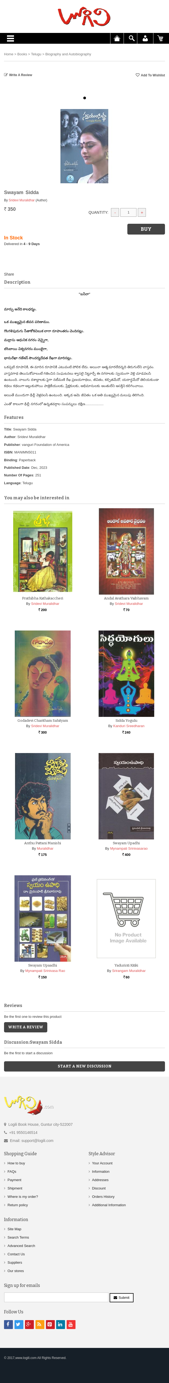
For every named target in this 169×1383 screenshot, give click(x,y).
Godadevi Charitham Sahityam (42, 720)
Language (12, 483)
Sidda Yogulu (126, 720)
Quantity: (99, 212)
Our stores (16, 1271)
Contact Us (16, 1254)
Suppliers (15, 1262)
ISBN (8, 452)
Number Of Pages (18, 475)
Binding (10, 460)
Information (101, 1172)
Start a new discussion (85, 1066)
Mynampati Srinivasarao (129, 848)
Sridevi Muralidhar (22, 200)
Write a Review (20, 75)
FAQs (12, 1172)
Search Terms (18, 1237)
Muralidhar (45, 848)
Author (10, 437)
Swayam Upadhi (126, 843)
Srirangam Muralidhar (129, 971)
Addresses (100, 1180)
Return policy (18, 1205)
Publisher (12, 445)
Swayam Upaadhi (43, 965)
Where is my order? (23, 1197)
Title (7, 429)
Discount (99, 1188)
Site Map (14, 1229)
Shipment (15, 1188)
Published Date (16, 468)
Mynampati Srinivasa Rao (45, 971)
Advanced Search (21, 1246)
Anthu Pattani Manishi (43, 843)
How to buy (16, 1163)
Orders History (103, 1197)
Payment (14, 1180)
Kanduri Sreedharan (128, 726)
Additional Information (109, 1205)
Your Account (102, 1163)
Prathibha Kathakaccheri (42, 598)
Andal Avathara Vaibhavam (126, 598)
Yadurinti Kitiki (126, 965)
